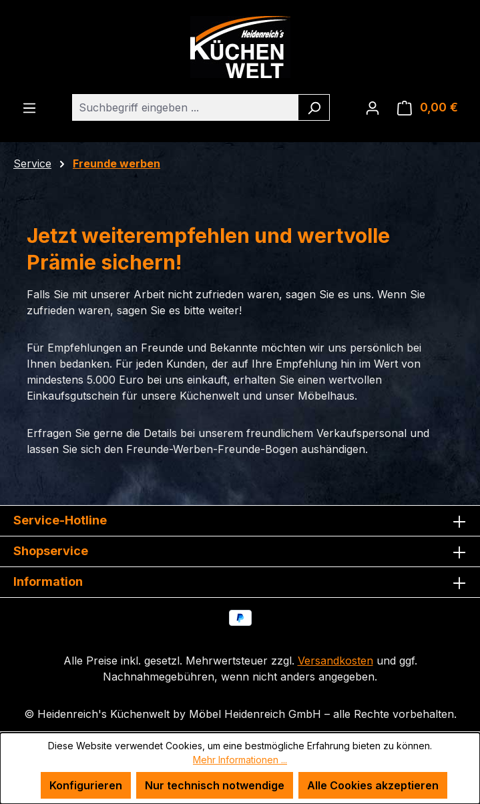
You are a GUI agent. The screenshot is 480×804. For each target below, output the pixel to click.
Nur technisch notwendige (214, 785)
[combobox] (185, 107)
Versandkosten (335, 660)
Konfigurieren (85, 785)
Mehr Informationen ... (240, 759)
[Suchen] (314, 107)
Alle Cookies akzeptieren (373, 785)
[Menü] (29, 107)
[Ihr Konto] (372, 107)
